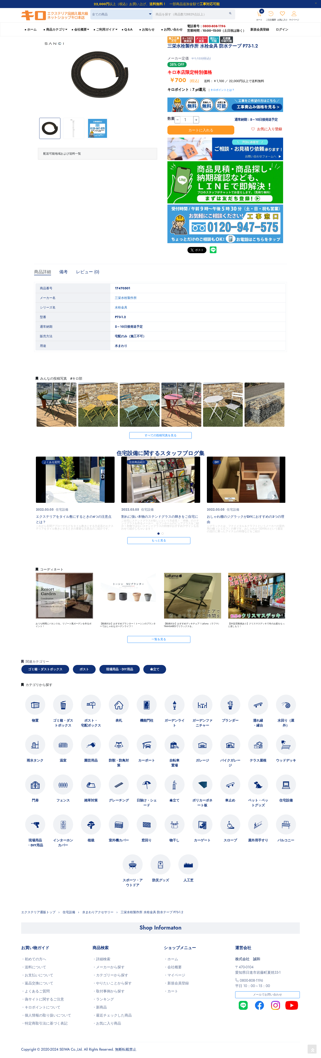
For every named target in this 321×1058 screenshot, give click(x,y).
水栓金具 (121, 307)
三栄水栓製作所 (126, 298)
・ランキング (103, 999)
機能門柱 (146, 720)
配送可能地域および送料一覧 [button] (62, 154)
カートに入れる (200, 130)
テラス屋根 (258, 760)
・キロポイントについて (40, 1007)
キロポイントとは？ (222, 90)
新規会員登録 (259, 29)
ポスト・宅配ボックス (91, 723)
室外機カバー (119, 840)
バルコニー (286, 840)
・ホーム (171, 959)
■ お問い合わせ (172, 29)
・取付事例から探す (109, 991)
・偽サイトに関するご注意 (42, 999)
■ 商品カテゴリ (54, 29)
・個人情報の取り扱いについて (46, 1015)
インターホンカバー (63, 843)
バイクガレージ (230, 763)
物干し (174, 840)
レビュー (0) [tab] (87, 272)
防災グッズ (160, 880)
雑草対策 (91, 800)
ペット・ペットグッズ (258, 803)
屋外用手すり (258, 840)
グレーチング (119, 800)
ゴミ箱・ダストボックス (45, 669)
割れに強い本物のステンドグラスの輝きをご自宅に (159, 516)
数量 (171, 118)
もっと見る (159, 540)
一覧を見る (159, 639)
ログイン (282, 29)
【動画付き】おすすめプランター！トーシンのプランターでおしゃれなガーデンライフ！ (128, 625)
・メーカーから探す (109, 967)
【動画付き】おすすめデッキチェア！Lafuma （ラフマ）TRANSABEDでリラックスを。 (192, 625)
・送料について (33, 967)
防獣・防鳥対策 (119, 763)
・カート (171, 991)
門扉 (35, 800)
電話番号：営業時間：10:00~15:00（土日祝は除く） (216, 28)
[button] (158, 533)
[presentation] (47, 497)
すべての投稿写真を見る (161, 435)
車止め (230, 800)
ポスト (84, 669)
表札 (118, 720)
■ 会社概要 (79, 29)
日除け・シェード (147, 803)
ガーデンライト (175, 723)
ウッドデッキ (286, 760)
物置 (35, 720)
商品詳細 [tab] (42, 272)
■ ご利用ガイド (104, 29)
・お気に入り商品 (107, 1023)
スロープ (230, 840)
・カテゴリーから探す (110, 975)
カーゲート (202, 840)
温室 (63, 760)
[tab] (97, 153)
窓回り (147, 840)
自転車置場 (174, 763)
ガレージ (202, 760)
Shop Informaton (160, 927)
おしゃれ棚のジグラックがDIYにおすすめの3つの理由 (245, 519)
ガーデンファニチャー (202, 723)
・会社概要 (173, 967)
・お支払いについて (37, 975)
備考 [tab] (63, 272)
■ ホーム (31, 29)
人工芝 (188, 880)
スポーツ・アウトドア (133, 883)
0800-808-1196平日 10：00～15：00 (252, 983)
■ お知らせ (146, 29)
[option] (99, 74)
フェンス (63, 800)
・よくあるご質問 (35, 991)
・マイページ (174, 975)
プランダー (230, 720)
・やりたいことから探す (112, 983)
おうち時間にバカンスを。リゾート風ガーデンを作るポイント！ (63, 625)
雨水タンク (35, 760)
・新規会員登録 (176, 983)
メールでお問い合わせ (267, 995)
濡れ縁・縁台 (258, 723)
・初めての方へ (33, 959)
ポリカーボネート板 (202, 803)
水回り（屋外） (286, 723)
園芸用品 (91, 760)
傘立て (154, 669)
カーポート (146, 760)
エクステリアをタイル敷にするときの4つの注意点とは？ (73, 519)
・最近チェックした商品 (112, 1015)
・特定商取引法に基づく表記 (44, 1023)
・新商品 (100, 1007)
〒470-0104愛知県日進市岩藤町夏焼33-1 (258, 970)
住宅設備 (62, 509)
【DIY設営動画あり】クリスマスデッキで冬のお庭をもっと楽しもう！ (256, 625)
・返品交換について (37, 983)
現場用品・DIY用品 (119, 669)
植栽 (91, 840)
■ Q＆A (127, 29)
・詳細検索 (101, 959)
